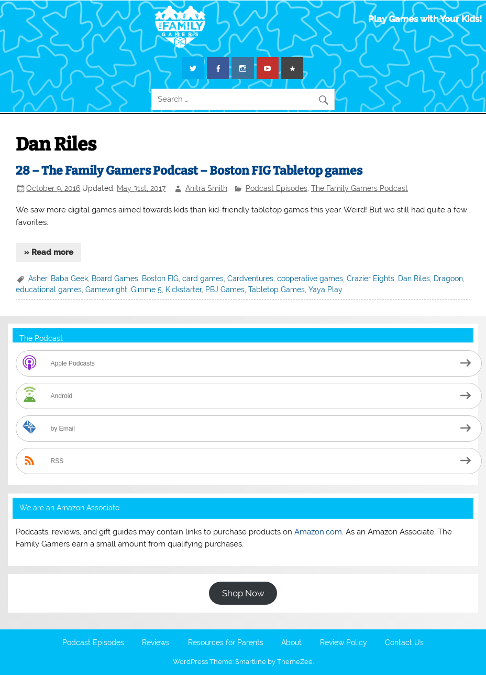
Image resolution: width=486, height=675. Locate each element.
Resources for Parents (225, 643)
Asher (37, 278)
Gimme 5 (146, 289)
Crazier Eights (370, 278)
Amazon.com (318, 532)
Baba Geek (69, 278)
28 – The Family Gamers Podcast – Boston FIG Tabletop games (189, 171)
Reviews (156, 643)
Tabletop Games (276, 289)
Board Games (115, 278)
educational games (49, 289)
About (291, 643)
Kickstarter (183, 289)
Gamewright (106, 289)
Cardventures (250, 278)
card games (203, 278)
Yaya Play (325, 289)
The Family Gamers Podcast (359, 188)
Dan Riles (414, 278)
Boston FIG (160, 278)
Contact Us (404, 643)
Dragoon (448, 278)
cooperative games (310, 278)
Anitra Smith (206, 188)
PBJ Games (225, 289)
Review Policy (343, 643)
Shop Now (243, 593)
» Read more (48, 252)
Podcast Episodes (276, 188)
